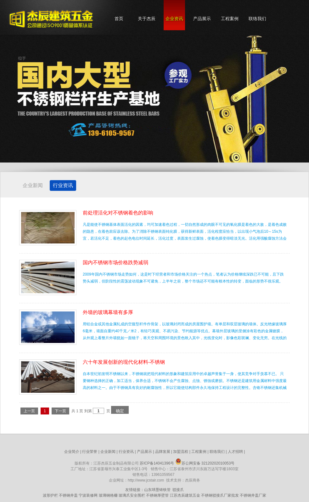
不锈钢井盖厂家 (253, 495)
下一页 (60, 411)
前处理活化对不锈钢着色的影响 (118, 212)
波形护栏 (50, 495)
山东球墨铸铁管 (157, 490)
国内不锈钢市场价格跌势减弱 (115, 262)
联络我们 (257, 18)
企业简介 (71, 451)
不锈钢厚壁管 (157, 495)
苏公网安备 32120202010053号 (205, 463)
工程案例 (230, 18)
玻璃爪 (124, 495)
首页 (119, 18)
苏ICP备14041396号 (157, 463)
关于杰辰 (146, 18)
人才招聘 (235, 451)
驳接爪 (178, 490)
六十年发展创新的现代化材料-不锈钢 (124, 362)
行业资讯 (63, 185)
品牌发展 (162, 451)
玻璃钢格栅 (108, 495)
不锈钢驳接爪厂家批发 (220, 495)
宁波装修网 (88, 495)
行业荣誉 (89, 451)
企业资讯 (174, 18)
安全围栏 (137, 495)
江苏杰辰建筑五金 (185, 495)
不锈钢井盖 (68, 495)
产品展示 (202, 18)
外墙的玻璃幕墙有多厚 (108, 312)
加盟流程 (180, 451)
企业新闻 (33, 185)
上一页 (29, 411)
